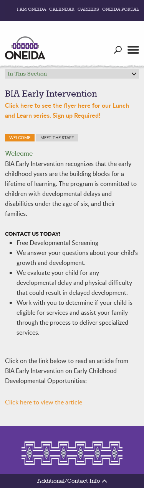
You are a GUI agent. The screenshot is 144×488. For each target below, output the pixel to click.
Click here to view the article (43, 402)
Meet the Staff (57, 137)
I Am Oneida (31, 9)
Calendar (61, 9)
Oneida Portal (120, 9)
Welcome (19, 137)
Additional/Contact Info (72, 481)
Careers (88, 9)
